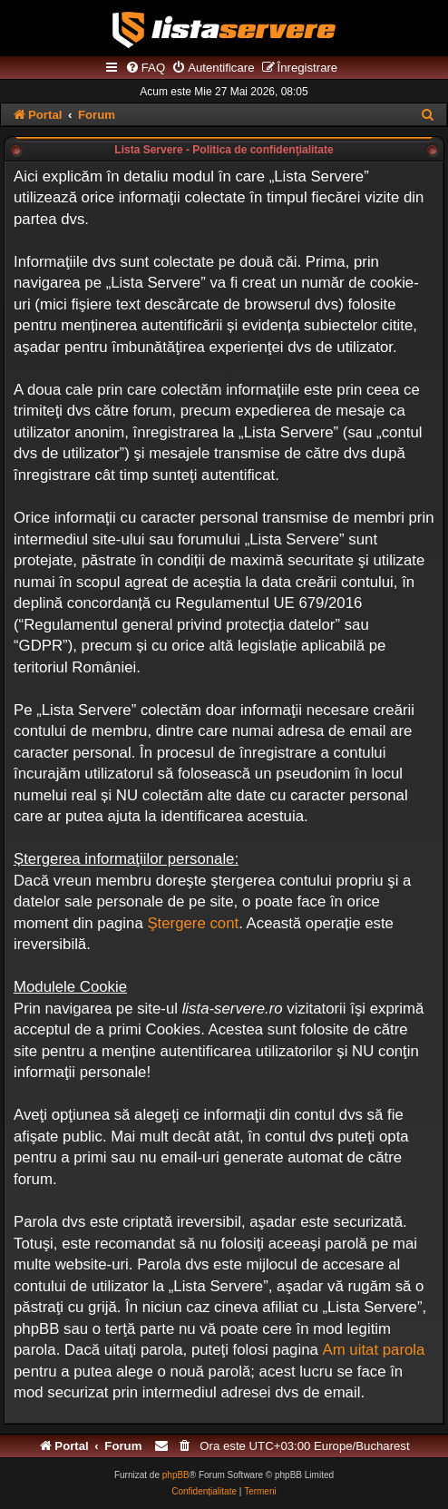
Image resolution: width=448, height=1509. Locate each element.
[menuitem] (145, 68)
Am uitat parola (374, 1349)
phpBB (176, 1475)
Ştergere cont (193, 923)
